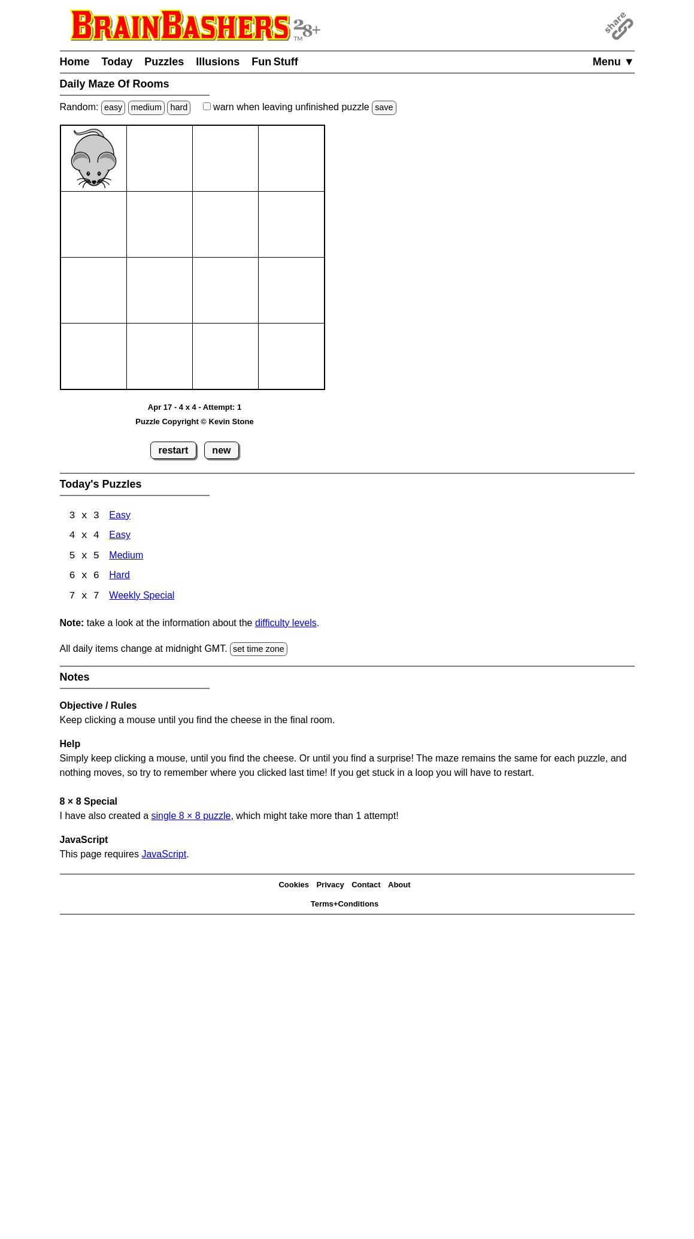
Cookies (293, 885)
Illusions (218, 62)
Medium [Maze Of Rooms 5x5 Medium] (126, 557)
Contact (365, 885)
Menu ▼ (614, 62)
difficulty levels (286, 624)
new (221, 450)
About (399, 885)
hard (178, 107)
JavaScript (163, 855)
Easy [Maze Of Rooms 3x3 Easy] (120, 516)
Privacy (330, 885)
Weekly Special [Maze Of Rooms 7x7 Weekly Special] (141, 598)
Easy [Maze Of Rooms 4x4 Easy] (120, 536)
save (384, 107)
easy (113, 107)
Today (117, 62)
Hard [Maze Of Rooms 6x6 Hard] (119, 577)
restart (174, 450)
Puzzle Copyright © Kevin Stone (194, 421)
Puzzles (164, 62)
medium (146, 107)
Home (75, 62)
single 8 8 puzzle (191, 817)
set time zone (258, 650)
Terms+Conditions (345, 904)
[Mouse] (93, 158)
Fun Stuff (274, 62)
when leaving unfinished (299, 107)
